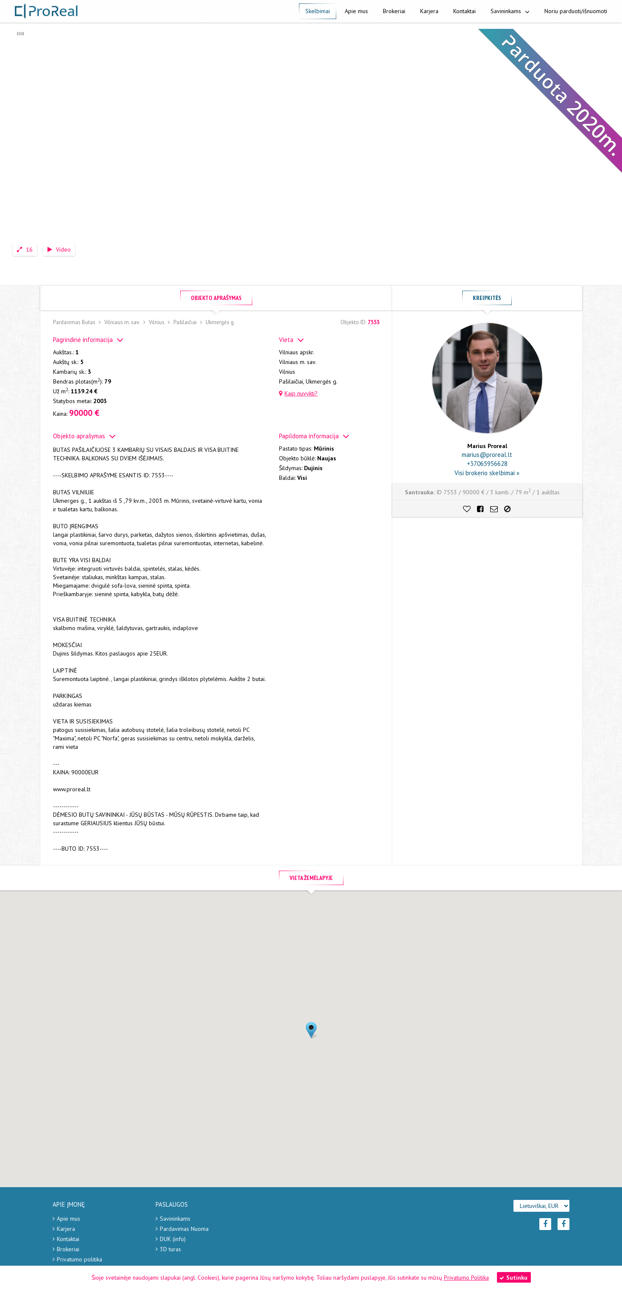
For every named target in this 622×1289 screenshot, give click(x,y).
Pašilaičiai (185, 322)
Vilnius (157, 322)
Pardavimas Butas (74, 322)
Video (59, 249)
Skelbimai (317, 11)
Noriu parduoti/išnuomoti (575, 11)
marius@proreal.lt (487, 455)
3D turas (170, 1249)
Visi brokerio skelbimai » (487, 473)
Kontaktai (464, 11)
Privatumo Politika (466, 1277)
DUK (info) (173, 1239)
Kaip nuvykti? (298, 393)
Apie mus (356, 11)
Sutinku (513, 1277)
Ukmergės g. (220, 322)
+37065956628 (487, 464)
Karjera (429, 11)
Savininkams (510, 11)
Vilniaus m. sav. (122, 322)
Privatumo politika (79, 1259)
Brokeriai (394, 11)
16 (25, 249)
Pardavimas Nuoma (184, 1229)
